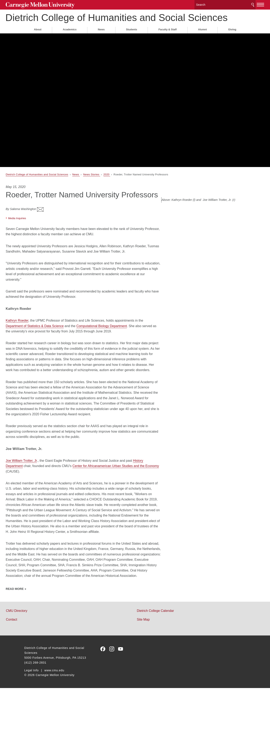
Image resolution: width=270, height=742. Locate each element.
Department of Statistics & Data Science (59, 347)
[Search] (209, 4)
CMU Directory (35, 664)
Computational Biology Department (125, 347)
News (101, 38)
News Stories (110, 183)
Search (234, 4)
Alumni (202, 38)
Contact (30, 673)
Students (131, 38)
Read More (33, 642)
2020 (125, 183)
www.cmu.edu (54, 724)
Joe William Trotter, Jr (39, 498)
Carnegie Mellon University (54, 4)
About (38, 38)
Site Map (143, 673)
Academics (70, 38)
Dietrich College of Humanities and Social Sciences (114, 21)
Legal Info (31, 724)
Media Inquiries (36, 234)
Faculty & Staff (167, 38)
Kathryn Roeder (35, 342)
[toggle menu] (242, 3)
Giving (232, 38)
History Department (38, 504)
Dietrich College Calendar (155, 664)
